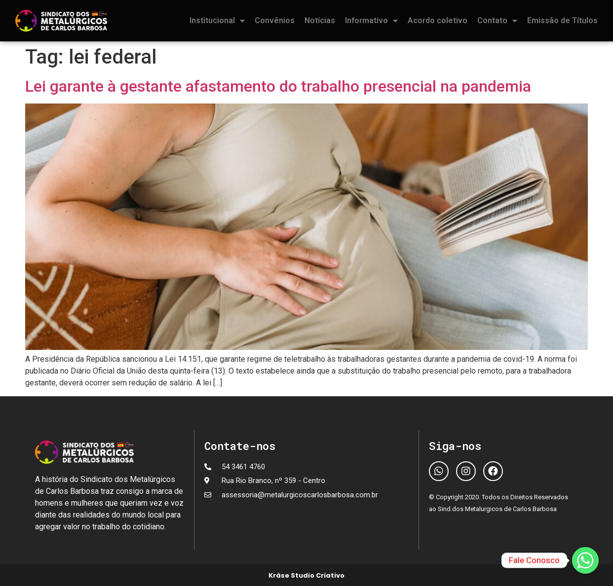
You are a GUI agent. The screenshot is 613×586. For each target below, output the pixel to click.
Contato (497, 21)
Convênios (275, 20)
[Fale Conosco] (585, 560)
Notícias (320, 20)
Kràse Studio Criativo (306, 575)
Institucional (217, 21)
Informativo (371, 21)
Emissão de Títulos (562, 20)
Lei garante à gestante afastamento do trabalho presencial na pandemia (278, 86)
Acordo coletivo (437, 20)
